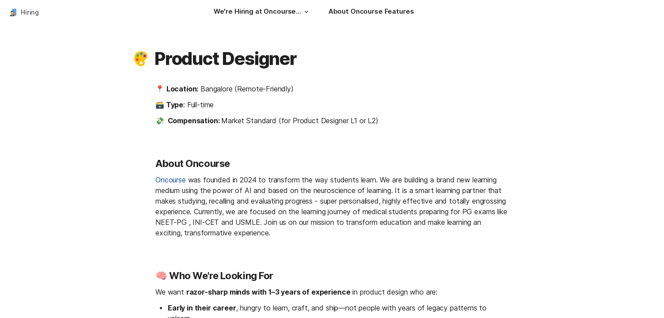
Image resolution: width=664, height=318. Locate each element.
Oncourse (170, 179)
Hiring (30, 12)
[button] (306, 12)
